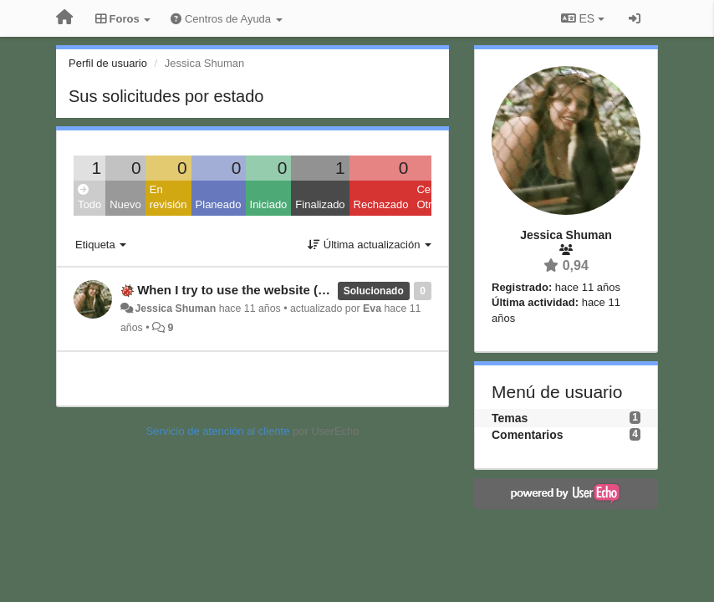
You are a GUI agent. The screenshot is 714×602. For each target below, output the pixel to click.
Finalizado (319, 204)
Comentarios (528, 434)
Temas (510, 418)
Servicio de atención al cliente (219, 431)
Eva (372, 308)
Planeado (219, 204)
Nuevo (125, 204)
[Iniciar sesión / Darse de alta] (635, 18)
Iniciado (269, 204)
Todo (89, 198)
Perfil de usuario (108, 63)
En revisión (168, 197)
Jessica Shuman (175, 308)
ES (582, 18)
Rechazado (381, 204)
